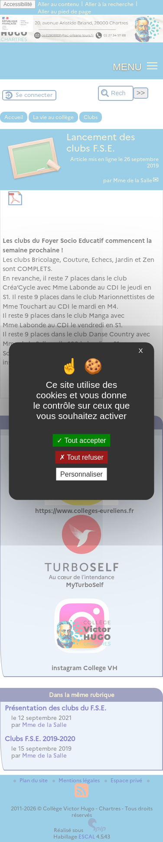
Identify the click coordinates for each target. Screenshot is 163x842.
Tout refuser (81, 457)
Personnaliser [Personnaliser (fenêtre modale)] (81, 474)
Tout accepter (81, 440)
